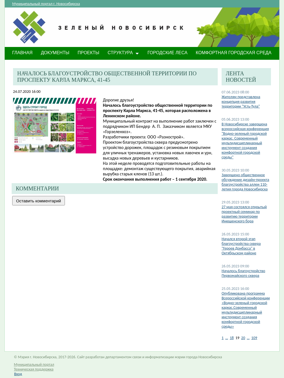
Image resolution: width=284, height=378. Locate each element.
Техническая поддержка (34, 369)
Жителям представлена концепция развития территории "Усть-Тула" (241, 101)
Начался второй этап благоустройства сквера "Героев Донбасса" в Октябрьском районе (241, 246)
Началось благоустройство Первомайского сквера (243, 273)
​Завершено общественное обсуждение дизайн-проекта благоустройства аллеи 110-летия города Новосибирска (245, 182)
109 (254, 337)
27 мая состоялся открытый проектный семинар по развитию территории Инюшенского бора (244, 214)
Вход (18, 374)
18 (232, 337)
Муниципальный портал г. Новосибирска (46, 3)
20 (243, 337)
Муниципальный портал (34, 364)
